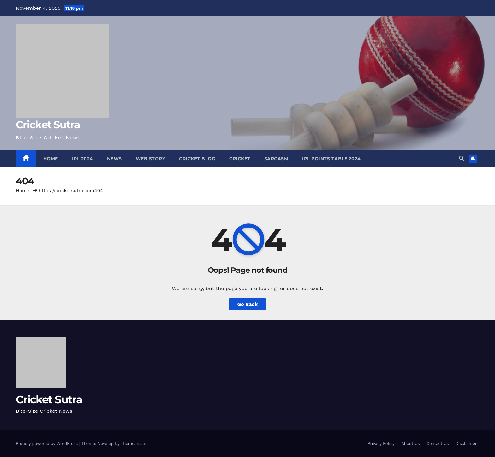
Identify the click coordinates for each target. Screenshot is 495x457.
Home (50, 158)
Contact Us (437, 443)
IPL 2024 (82, 158)
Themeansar (133, 443)
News (114, 158)
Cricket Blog (197, 158)
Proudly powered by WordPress (47, 443)
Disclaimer (466, 443)
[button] (461, 158)
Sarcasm (276, 158)
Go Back (247, 304)
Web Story (150, 158)
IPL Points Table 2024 (331, 158)
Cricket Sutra (48, 124)
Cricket (239, 158)
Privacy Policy (380, 443)
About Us (410, 443)
